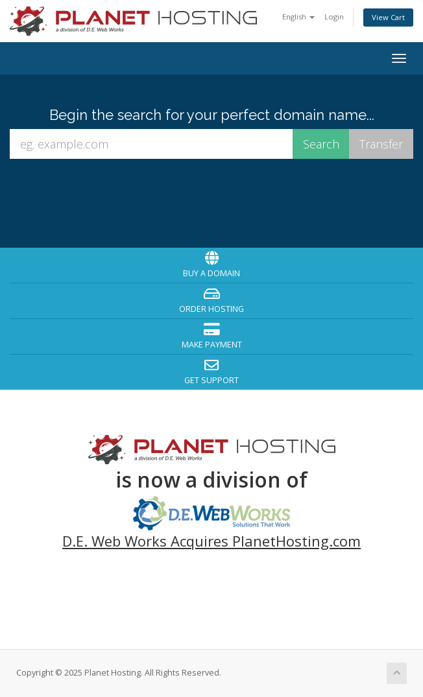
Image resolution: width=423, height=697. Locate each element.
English (298, 16)
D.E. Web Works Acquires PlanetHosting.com (211, 540)
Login (334, 16)
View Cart (388, 17)
